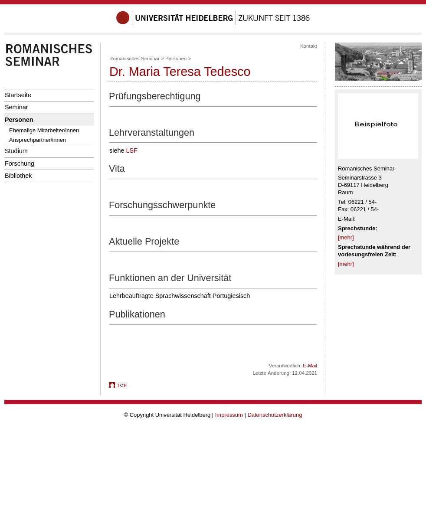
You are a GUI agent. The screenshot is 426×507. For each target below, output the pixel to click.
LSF (131, 150)
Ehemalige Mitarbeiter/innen (44, 130)
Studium (16, 150)
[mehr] (346, 237)
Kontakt (308, 46)
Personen (19, 119)
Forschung (19, 163)
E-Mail (310, 365)
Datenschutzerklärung (274, 415)
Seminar (16, 107)
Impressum (229, 415)
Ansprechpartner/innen (37, 140)
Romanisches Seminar (134, 58)
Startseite (18, 95)
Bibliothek (18, 175)
